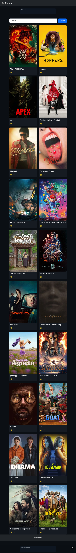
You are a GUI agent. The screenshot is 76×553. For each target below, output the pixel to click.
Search (62, 20)
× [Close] (73, 547)
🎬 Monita (7, 3)
